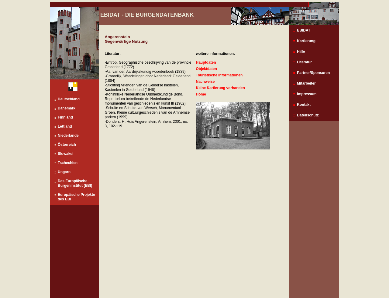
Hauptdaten (206, 62)
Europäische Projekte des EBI (76, 197)
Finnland (65, 117)
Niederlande (68, 135)
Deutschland (69, 99)
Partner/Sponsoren (313, 73)
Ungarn (64, 172)
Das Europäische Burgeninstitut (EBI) (75, 183)
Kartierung (306, 41)
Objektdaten (206, 69)
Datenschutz (307, 115)
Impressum (306, 94)
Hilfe (301, 51)
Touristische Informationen (219, 75)
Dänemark (66, 108)
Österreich (67, 144)
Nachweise (205, 81)
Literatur (304, 62)
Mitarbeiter (306, 83)
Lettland (65, 126)
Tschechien (67, 163)
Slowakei (65, 154)
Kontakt (304, 104)
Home (201, 94)
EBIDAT (303, 30)
